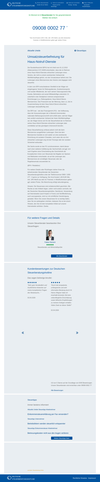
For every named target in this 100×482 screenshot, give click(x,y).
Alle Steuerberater (61, 256)
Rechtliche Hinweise (80, 478)
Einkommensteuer (41, 428)
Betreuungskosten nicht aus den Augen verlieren (48, 433)
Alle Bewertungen (57, 390)
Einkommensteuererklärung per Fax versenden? (48, 414)
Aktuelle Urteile (34, 51)
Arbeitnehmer (50, 409)
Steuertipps (80, 51)
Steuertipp (42, 409)
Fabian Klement (50, 242)
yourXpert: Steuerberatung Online (36, 470)
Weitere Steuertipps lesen (62, 438)
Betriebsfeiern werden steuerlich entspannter (46, 424)
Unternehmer (39, 419)
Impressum (92, 478)
